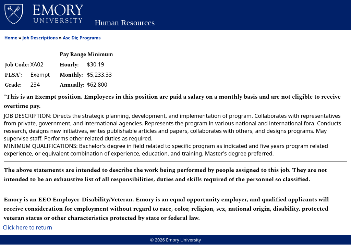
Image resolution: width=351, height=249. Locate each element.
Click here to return (27, 227)
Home (10, 38)
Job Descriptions (40, 38)
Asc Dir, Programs (82, 38)
